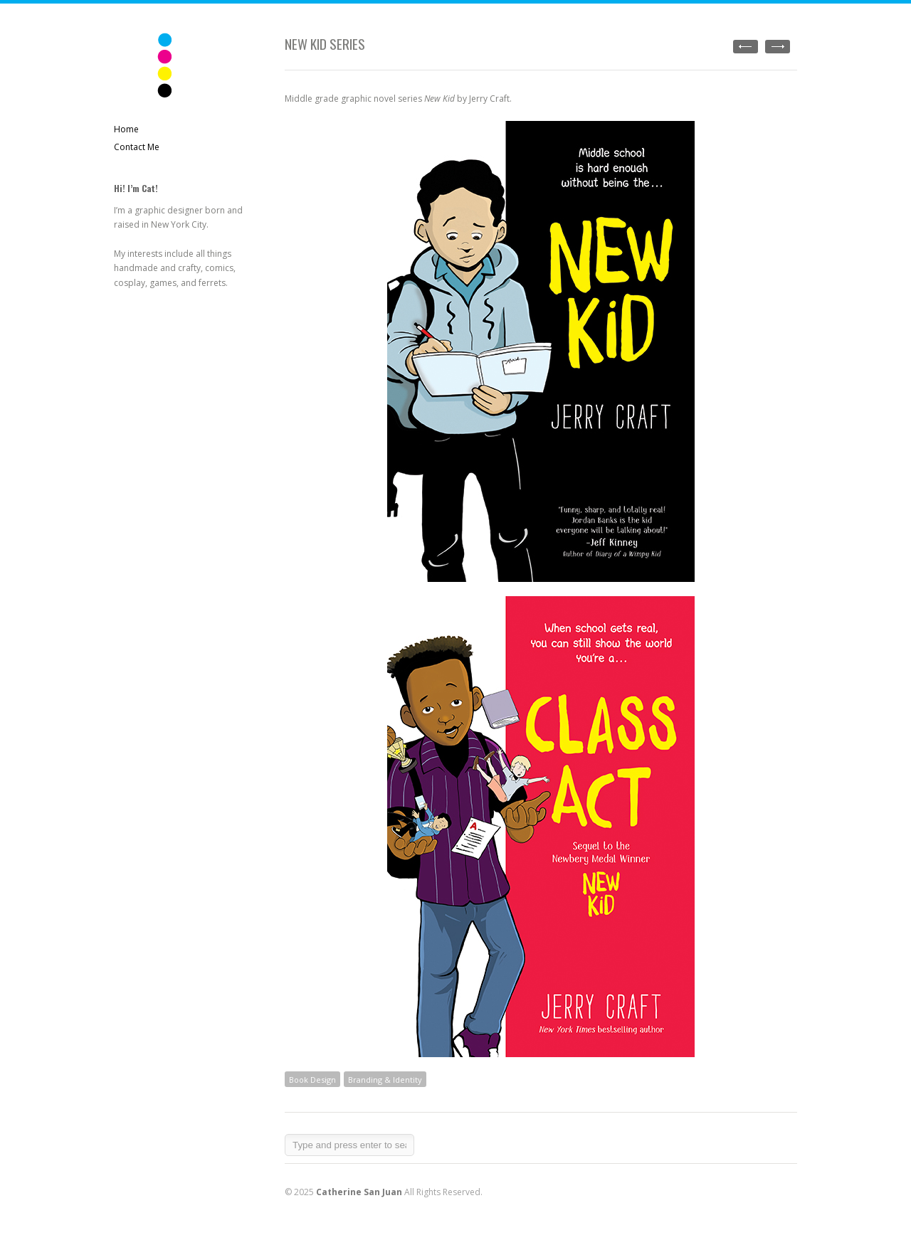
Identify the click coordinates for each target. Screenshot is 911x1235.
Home (126, 129)
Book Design (312, 1079)
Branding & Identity (385, 1079)
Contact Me (136, 147)
